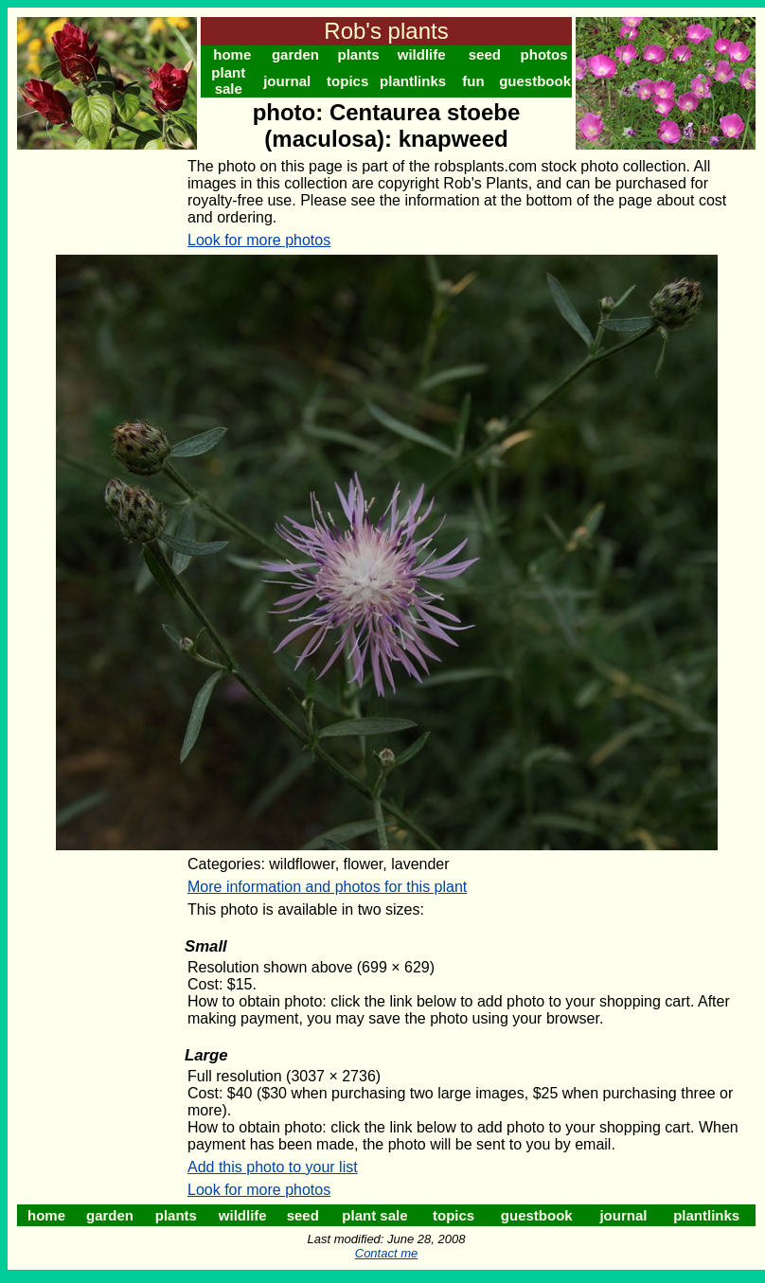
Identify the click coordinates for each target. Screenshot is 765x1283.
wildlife (422, 54)
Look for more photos (258, 240)
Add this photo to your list (272, 1167)
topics (347, 81)
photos (544, 54)
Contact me (386, 1253)
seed (485, 54)
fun (473, 81)
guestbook (535, 81)
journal (287, 81)
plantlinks (413, 81)
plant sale (228, 80)
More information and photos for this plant (327, 887)
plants (358, 54)
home (232, 54)
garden (295, 54)
